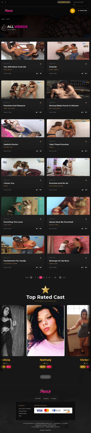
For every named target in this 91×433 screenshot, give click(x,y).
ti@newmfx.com (40, 424)
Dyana (6, 67)
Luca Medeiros (8, 261)
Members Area (59, 2)
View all (45, 374)
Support (46, 396)
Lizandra (14, 261)
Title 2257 (36, 396)
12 (8, 364)
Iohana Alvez (56, 106)
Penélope (6, 145)
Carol (9, 106)
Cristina (51, 145)
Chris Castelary (53, 183)
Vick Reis (60, 183)
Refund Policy (23, 411)
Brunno (10, 67)
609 (42, 364)
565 (82, 364)
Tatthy (13, 106)
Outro (9, 222)
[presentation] (2, 330)
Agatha (56, 67)
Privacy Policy (23, 409)
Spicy (50, 106)
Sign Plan (82, 8)
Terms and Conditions (25, 406)
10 (49, 364)
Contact (55, 396)
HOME (3, 16)
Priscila (51, 67)
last (62, 275)
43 (55, 275)
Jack (11, 145)
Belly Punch (7, 61)
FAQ (20, 413)
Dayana (51, 261)
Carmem (52, 222)
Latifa (5, 106)
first (28, 275)
